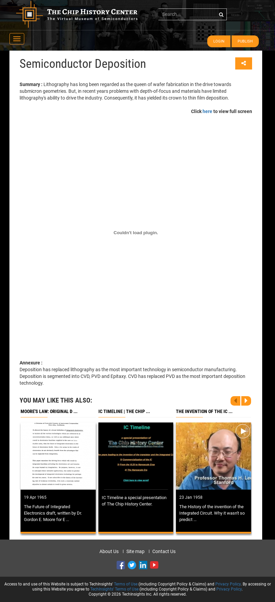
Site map (135, 551)
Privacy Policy (228, 584)
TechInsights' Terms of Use (114, 589)
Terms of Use (126, 584)
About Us (109, 551)
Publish (245, 41)
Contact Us (164, 551)
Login (218, 41)
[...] (192, 14)
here (207, 111)
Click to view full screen (221, 111)
